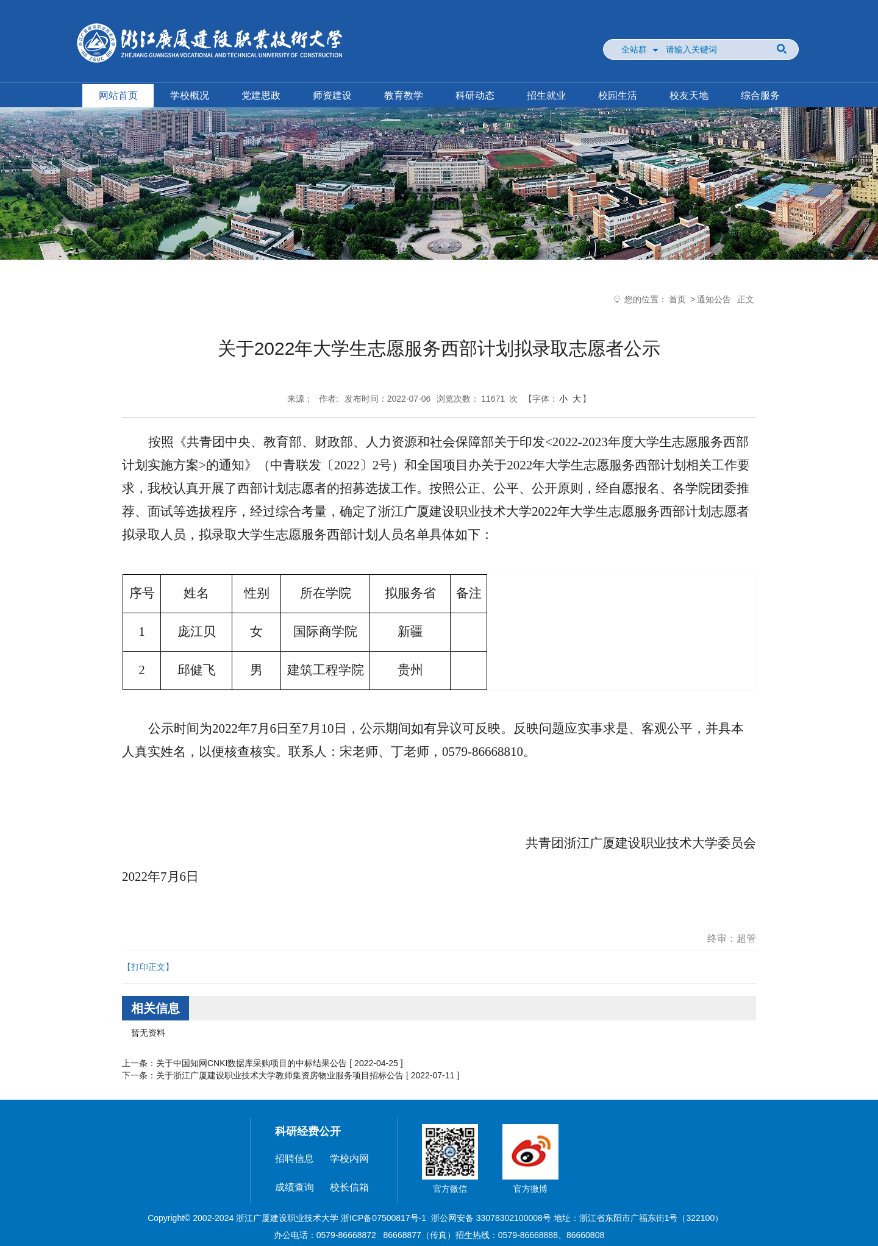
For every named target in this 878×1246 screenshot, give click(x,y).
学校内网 (349, 1158)
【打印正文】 (148, 967)
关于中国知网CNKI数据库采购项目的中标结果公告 (251, 1063)
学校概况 (189, 95)
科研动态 (474, 95)
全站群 (634, 49)
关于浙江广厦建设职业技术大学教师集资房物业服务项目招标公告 (280, 1075)
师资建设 (332, 95)
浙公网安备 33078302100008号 (491, 1218)
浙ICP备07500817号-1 (383, 1218)
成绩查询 (294, 1187)
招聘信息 (294, 1158)
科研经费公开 (308, 1131)
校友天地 (688, 95)
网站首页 (118, 95)
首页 (677, 299)
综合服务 (760, 95)
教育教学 (403, 95)
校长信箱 (349, 1187)
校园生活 (617, 95)
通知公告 (714, 299)
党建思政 (260, 95)
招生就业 (546, 95)
